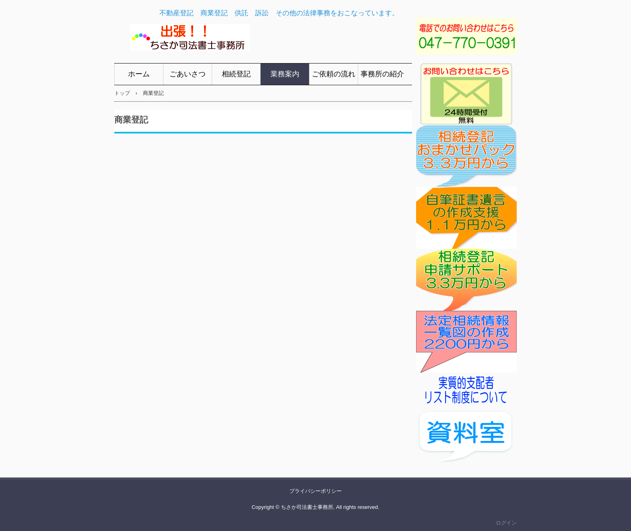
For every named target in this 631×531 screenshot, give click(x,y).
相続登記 (236, 74)
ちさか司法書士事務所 (247, 39)
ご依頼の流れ (333, 74)
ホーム (139, 74)
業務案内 (284, 74)
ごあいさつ (187, 74)
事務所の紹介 (382, 74)
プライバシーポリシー (315, 491)
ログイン (506, 523)
